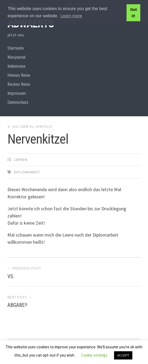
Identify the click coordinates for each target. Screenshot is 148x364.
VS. (10, 276)
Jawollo (43, 126)
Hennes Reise (18, 75)
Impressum (16, 93)
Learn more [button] (71, 16)
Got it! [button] (133, 12)
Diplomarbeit (27, 172)
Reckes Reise (18, 84)
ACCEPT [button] (123, 355)
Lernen (20, 159)
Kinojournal (16, 57)
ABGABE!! (17, 305)
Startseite (15, 48)
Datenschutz (17, 102)
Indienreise (16, 66)
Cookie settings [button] (94, 355)
